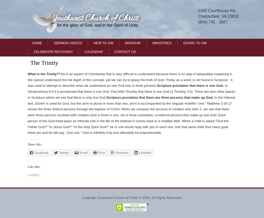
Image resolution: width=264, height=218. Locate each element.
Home (37, 43)
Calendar (94, 52)
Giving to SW (195, 43)
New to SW (103, 43)
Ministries (161, 43)
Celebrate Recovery (53, 52)
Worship (133, 43)
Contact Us (125, 52)
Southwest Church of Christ (94, 18)
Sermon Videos (68, 43)
